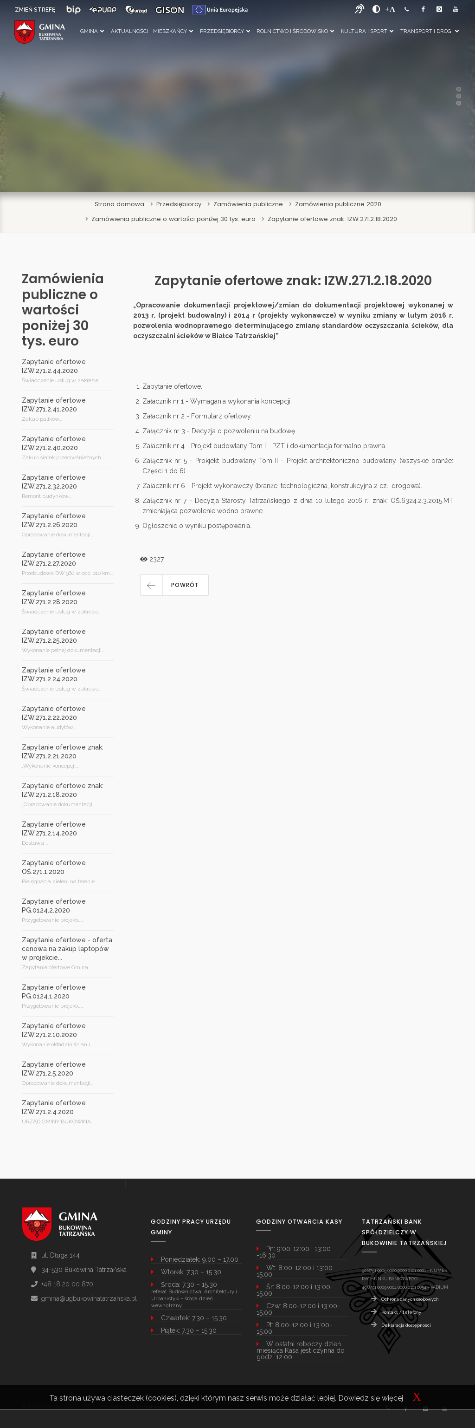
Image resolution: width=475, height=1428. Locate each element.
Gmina (92, 31)
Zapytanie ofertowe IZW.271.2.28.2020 (54, 597)
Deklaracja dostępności (406, 1325)
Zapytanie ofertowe (171, 386)
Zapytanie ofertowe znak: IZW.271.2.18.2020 (332, 219)
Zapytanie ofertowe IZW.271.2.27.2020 (54, 559)
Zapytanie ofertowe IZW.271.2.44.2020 (54, 366)
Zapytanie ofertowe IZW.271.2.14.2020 (54, 829)
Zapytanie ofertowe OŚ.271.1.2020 (54, 867)
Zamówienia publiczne (248, 204)
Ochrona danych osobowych (410, 1299)
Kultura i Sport (367, 31)
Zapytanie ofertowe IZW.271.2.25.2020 (54, 636)
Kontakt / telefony (401, 1312)
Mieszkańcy (173, 31)
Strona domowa (119, 204)
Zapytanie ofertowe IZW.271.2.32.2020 (54, 482)
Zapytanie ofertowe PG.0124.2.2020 (54, 906)
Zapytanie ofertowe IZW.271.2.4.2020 (54, 1107)
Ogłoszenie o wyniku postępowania (196, 525)
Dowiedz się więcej (370, 1398)
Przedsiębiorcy (225, 31)
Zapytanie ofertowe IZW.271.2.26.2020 (54, 520)
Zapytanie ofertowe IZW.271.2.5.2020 (54, 1069)
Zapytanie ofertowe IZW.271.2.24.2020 (54, 674)
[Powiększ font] (390, 9)
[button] (174, 585)
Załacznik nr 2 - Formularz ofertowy (196, 416)
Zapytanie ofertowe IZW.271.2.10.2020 (54, 1030)
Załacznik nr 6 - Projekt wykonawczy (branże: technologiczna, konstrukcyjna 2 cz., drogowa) (281, 485)
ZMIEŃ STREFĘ (35, 10)
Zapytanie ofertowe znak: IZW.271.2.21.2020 (62, 751)
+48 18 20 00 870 (67, 1284)
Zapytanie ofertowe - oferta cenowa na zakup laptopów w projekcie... (67, 948)
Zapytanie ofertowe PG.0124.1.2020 (54, 992)
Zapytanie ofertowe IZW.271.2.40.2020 (54, 443)
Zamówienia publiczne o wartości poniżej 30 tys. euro (173, 219)
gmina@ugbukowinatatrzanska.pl (89, 1298)
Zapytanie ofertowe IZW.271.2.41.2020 (54, 405)
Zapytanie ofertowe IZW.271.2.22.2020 (54, 713)
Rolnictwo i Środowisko (295, 31)
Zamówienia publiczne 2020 (338, 204)
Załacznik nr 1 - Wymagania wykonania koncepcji (216, 401)
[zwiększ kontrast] (376, 9)
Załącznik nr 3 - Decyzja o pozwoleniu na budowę (218, 431)
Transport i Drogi (429, 31)
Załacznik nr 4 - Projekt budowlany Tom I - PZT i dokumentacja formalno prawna (263, 446)
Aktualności (129, 31)
